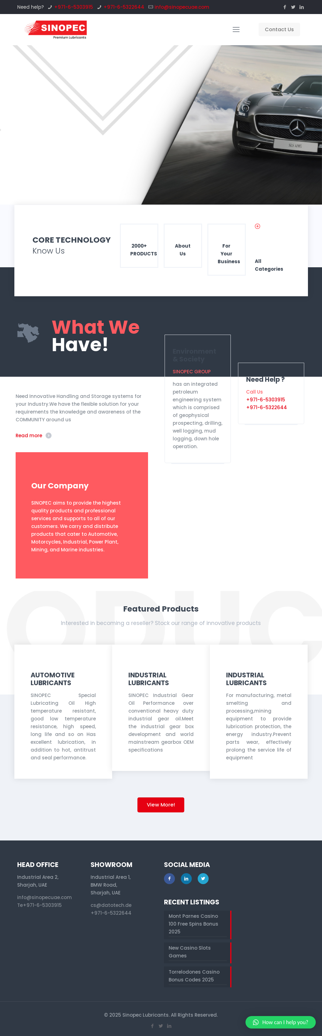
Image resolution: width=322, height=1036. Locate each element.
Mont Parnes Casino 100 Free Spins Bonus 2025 (193, 924)
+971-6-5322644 (123, 7)
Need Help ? (265, 379)
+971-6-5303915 (73, 7)
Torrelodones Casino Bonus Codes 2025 (194, 976)
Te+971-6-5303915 (39, 905)
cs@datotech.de (111, 905)
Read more (29, 435)
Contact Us (279, 29)
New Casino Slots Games (190, 952)
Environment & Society (194, 355)
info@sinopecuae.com (182, 7)
